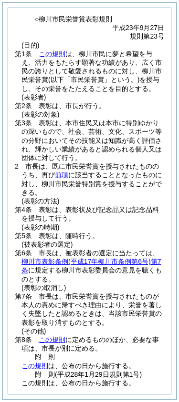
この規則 (52, 54)
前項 (61, 175)
